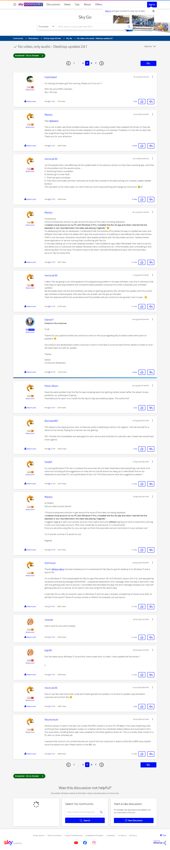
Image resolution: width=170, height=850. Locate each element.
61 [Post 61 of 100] (49, 101)
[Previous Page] (68, 63)
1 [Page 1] (74, 63)
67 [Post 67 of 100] (49, 408)
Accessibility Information (94, 835)
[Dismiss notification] (154, 11)
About (87, 4)
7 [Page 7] (95, 63)
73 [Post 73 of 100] (49, 675)
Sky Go (85, 17)
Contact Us (122, 835)
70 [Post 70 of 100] (49, 550)
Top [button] (164, 835)
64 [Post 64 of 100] (49, 262)
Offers (98, 4)
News (67, 4)
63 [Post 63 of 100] (49, 199)
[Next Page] (101, 63)
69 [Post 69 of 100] (49, 484)
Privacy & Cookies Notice (73, 835)
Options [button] (148, 46)
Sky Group (133, 835)
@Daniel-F (53, 121)
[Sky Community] (30, 4)
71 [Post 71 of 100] (49, 606)
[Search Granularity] (47, 26)
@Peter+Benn (58, 569)
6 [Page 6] (91, 63)
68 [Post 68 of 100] (49, 449)
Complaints (111, 835)
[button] (152, 76)
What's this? (30, 90)
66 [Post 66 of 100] (49, 372)
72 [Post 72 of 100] (49, 637)
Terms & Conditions (54, 835)
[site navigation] (14, 4)
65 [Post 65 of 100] (49, 306)
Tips (77, 4)
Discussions (53, 4)
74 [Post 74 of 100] (49, 706)
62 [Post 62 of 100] (49, 146)
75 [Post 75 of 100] (49, 754)
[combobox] (90, 26)
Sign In (152, 4)
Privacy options (38, 835)
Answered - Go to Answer (29, 55)
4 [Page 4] (83, 63)
